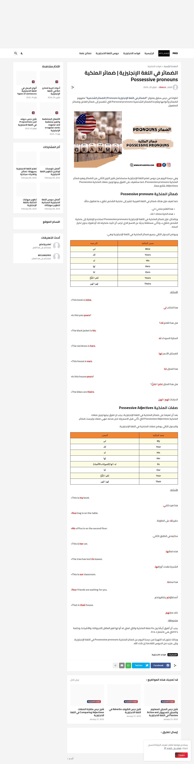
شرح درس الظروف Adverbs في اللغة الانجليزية (125, 711)
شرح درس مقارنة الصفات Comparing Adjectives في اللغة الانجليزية (87, 712)
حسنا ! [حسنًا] (181, 755)
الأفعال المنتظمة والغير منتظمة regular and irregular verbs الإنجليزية (51, 125)
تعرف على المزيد (174, 748)
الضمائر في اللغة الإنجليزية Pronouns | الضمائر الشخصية (116, 98)
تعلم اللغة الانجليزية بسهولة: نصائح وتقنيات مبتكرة (26, 171)
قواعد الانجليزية (131, 53)
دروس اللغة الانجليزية (107, 53)
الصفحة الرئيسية (171, 66)
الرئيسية (149, 53)
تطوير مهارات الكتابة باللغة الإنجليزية (30, 202)
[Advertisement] (97, 24)
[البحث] (15, 53)
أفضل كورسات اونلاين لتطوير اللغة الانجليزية (50, 171)
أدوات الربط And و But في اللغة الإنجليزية (51, 91)
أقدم (71, 758)
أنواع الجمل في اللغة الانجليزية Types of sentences (27, 91)
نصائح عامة (85, 53)
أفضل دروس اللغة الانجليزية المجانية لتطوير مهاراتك (51, 202)
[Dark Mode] (22, 53)
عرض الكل (74, 680)
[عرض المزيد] (115, 665)
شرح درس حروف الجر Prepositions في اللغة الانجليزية (27, 122)
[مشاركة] (72, 87)
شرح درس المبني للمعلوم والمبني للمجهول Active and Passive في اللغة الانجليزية (162, 712)
